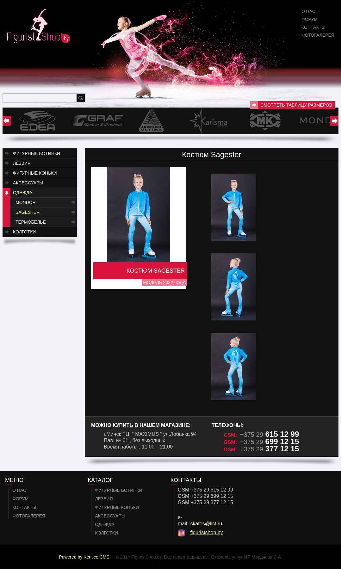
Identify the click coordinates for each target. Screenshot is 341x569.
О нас (308, 11)
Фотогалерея (317, 35)
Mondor (26, 202)
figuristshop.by (206, 532)
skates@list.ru (206, 523)
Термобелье (31, 222)
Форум (309, 19)
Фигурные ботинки (36, 153)
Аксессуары (28, 182)
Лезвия (22, 163)
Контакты (313, 27)
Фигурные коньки (35, 173)
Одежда (22, 192)
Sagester (28, 212)
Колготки (24, 231)
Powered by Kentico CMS (84, 557)
